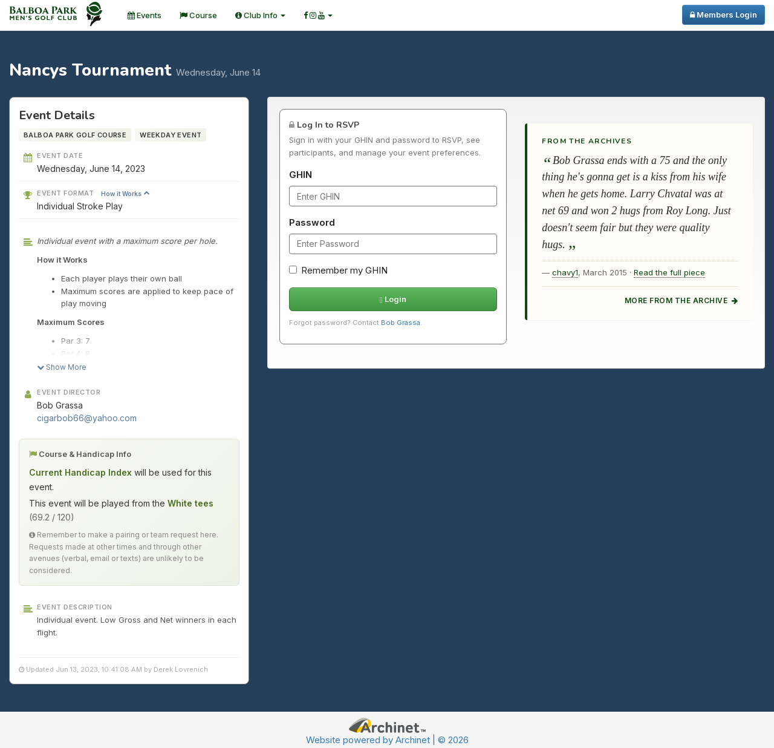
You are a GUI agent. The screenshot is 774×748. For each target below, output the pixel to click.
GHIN (300, 174)
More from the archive (681, 300)
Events (144, 15)
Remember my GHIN (338, 270)
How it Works (125, 193)
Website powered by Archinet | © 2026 (387, 740)
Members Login (723, 14)
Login (393, 299)
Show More (61, 367)
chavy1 (565, 272)
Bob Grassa (400, 322)
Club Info (260, 15)
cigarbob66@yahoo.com (87, 418)
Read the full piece (669, 272)
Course (198, 15)
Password (312, 222)
